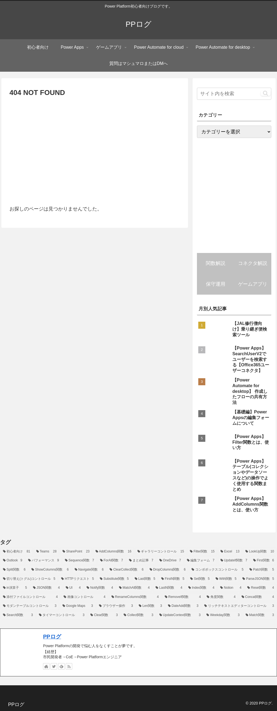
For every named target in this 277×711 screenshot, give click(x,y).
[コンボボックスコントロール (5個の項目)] (217, 570)
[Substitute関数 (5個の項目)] (114, 579)
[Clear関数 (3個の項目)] (104, 615)
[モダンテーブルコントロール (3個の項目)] (30, 606)
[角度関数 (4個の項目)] (221, 597)
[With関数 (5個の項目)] (226, 579)
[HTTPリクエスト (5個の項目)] (77, 579)
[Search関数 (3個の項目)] (18, 615)
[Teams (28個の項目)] (46, 552)
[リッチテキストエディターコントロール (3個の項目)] (239, 606)
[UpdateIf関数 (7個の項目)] (234, 561)
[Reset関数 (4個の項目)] (260, 588)
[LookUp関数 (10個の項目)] (259, 552)
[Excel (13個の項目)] (230, 552)
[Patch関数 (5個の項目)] (261, 570)
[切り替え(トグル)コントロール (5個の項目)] (29, 579)
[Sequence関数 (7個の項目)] (79, 561)
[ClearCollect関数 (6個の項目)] (126, 570)
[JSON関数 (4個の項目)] (46, 588)
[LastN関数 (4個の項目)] (169, 588)
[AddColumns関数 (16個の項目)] (113, 552)
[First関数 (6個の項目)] (263, 561)
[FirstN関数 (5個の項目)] (173, 579)
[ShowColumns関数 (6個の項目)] (50, 570)
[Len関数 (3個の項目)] (150, 606)
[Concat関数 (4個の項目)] (257, 597)
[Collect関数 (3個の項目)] (138, 615)
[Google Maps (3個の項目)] (77, 606)
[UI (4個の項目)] (73, 588)
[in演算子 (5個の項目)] (15, 588)
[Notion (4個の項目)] (231, 588)
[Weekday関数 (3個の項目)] (223, 615)
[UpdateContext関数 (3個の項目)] (180, 615)
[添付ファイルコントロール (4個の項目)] (30, 597)
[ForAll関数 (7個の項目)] (112, 561)
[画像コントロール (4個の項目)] (84, 597)
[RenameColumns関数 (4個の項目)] (135, 597)
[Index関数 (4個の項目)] (201, 588)
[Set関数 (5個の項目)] (200, 579)
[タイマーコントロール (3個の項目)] (62, 615)
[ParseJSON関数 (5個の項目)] (258, 579)
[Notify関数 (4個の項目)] (100, 588)
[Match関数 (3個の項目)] (259, 615)
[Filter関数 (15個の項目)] (202, 552)
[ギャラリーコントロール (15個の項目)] (161, 552)
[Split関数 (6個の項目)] (14, 570)
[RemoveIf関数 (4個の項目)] (182, 597)
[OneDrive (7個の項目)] (170, 561)
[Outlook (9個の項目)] (13, 561)
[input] (234, 94)
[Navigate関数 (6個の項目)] (89, 570)
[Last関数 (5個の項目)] (145, 579)
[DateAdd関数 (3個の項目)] (183, 606)
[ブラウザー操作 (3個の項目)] (116, 606)
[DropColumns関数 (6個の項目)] (167, 570)
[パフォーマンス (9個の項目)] (43, 561)
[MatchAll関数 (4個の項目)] (134, 588)
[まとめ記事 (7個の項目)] (141, 561)
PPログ (52, 637)
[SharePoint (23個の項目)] (76, 552)
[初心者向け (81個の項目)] (17, 552)
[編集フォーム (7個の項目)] (200, 561)
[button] (265, 93)
